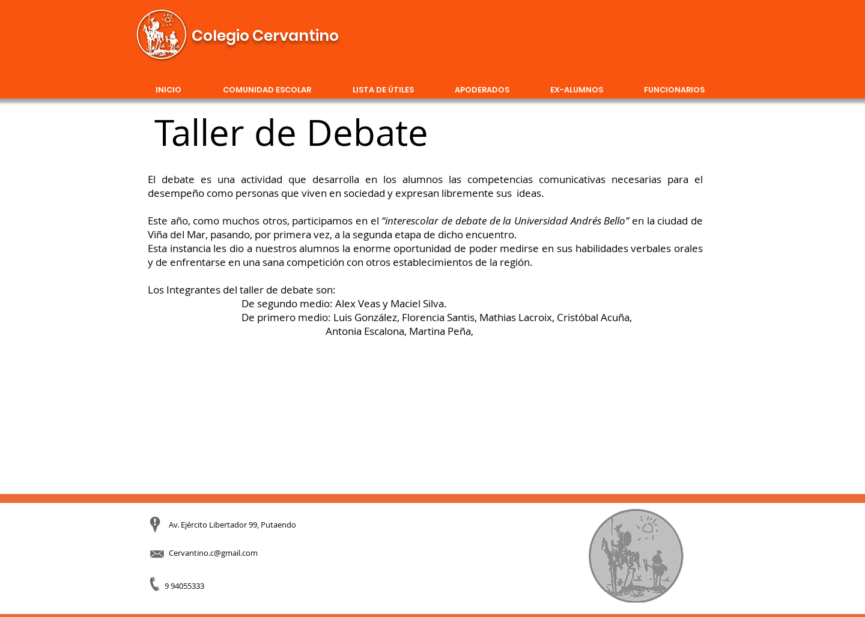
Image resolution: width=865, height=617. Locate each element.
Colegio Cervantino (265, 35)
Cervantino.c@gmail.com (213, 552)
